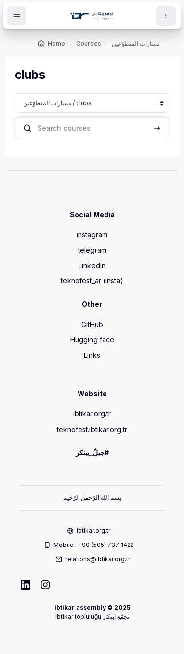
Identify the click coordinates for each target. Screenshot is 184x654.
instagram (92, 234)
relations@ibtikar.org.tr (97, 559)
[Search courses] (92, 127)
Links (92, 355)
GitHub (92, 324)
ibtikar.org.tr (92, 413)
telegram (92, 250)
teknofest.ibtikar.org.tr (92, 429)
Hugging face (92, 339)
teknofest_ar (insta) (92, 280)
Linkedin (92, 265)
